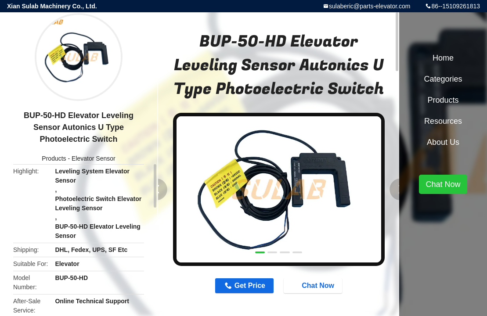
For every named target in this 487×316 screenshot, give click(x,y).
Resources (443, 121)
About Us (443, 142)
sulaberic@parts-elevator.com (369, 6)
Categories (443, 79)
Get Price (249, 285)
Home (443, 58)
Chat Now (313, 285)
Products (54, 158)
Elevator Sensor (93, 158)
